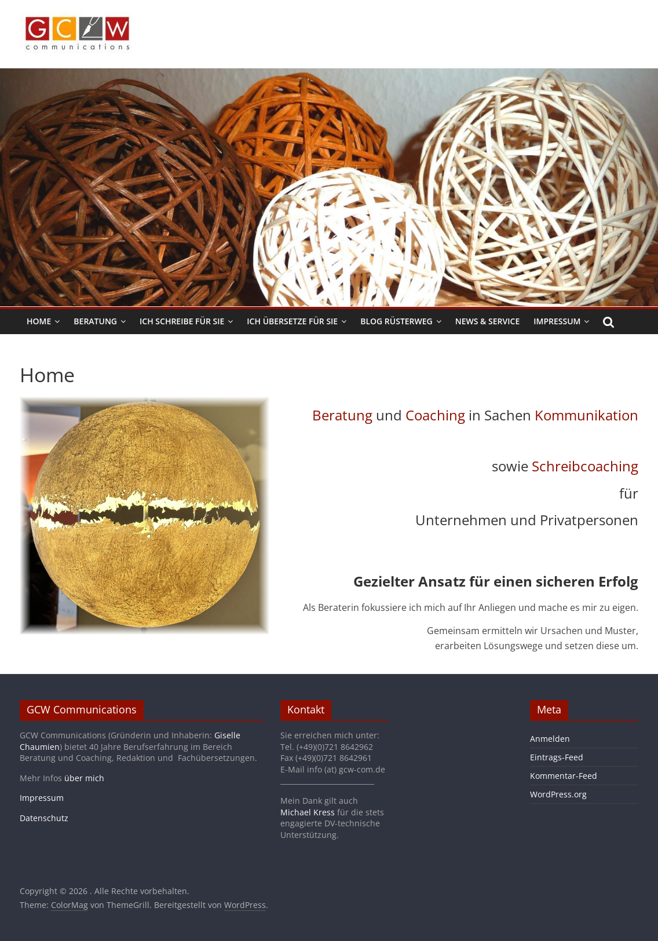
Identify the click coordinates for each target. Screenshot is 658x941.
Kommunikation (586, 414)
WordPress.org (558, 794)
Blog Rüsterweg (396, 321)
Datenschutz (44, 817)
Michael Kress (307, 812)
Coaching (435, 414)
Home (39, 321)
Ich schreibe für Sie (182, 321)
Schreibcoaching (585, 465)
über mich (84, 777)
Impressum (556, 321)
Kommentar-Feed (563, 775)
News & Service (487, 321)
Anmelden (550, 738)
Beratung (95, 321)
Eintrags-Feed (556, 757)
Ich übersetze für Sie (292, 321)
